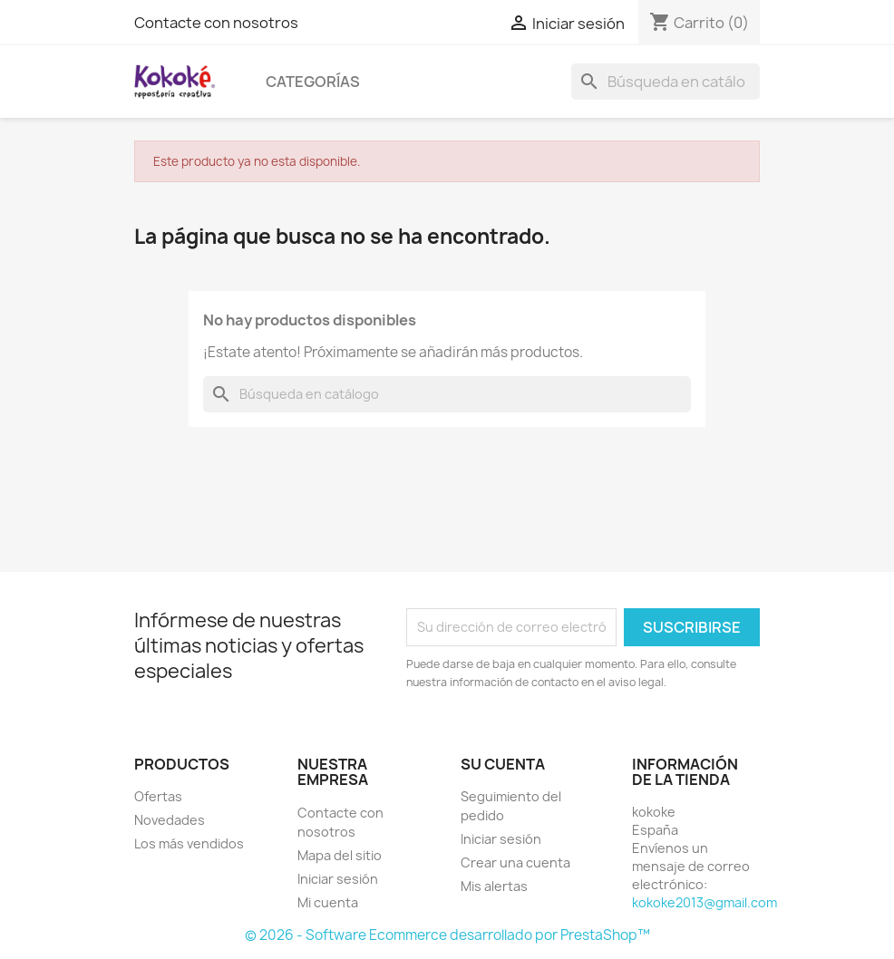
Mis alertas (494, 886)
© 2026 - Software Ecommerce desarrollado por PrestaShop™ (447, 934)
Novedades (169, 819)
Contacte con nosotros (216, 23)
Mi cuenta (327, 902)
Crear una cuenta (515, 862)
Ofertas (158, 796)
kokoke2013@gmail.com (704, 902)
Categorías (313, 82)
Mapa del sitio (339, 855)
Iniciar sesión (337, 878)
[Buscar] (665, 81)
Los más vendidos (189, 843)
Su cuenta (503, 764)
